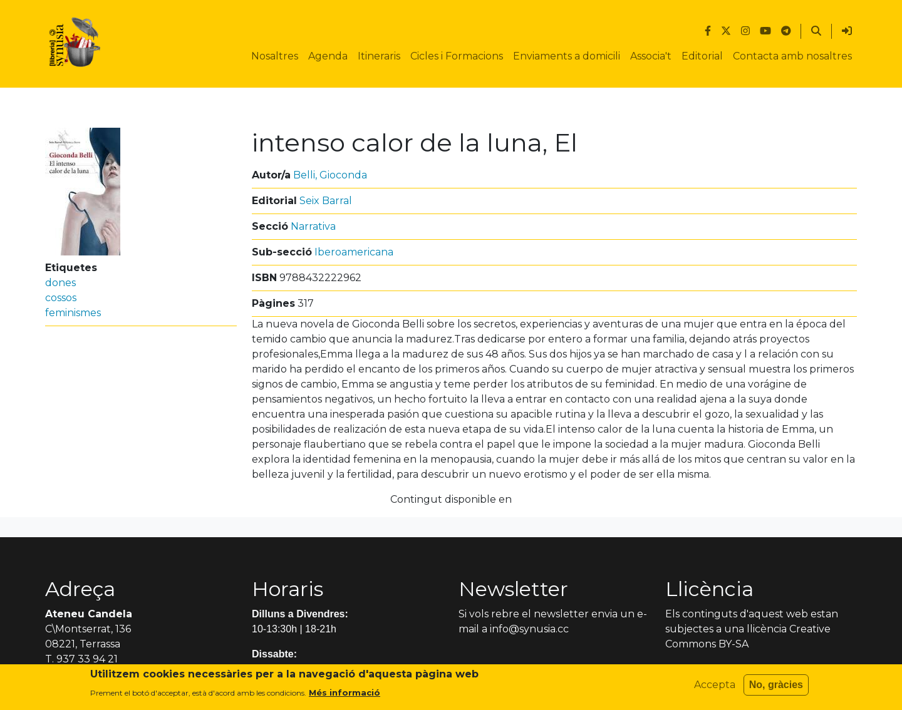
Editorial (702, 56)
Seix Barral (325, 201)
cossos (60, 298)
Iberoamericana (353, 252)
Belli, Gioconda (330, 175)
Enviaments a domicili (566, 56)
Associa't (650, 56)
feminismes (73, 313)
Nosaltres (274, 56)
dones (60, 283)
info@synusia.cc (529, 629)
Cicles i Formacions (456, 56)
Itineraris (379, 56)
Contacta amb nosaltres (792, 56)
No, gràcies (776, 688)
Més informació (344, 696)
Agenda (328, 56)
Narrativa (313, 226)
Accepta (714, 688)
